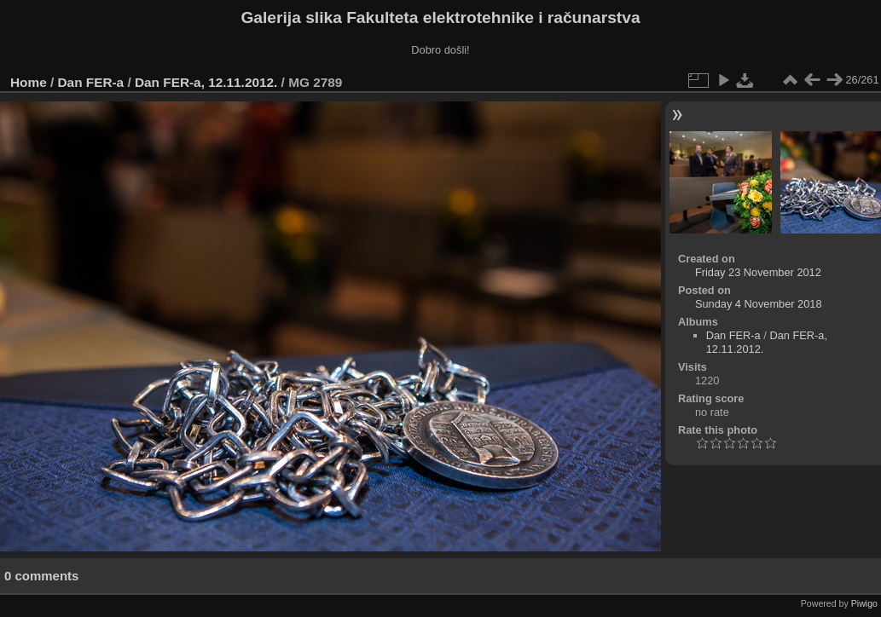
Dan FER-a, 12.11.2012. (206, 82)
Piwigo (864, 603)
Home (28, 82)
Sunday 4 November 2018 (758, 303)
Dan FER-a (91, 82)
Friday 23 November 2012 (758, 272)
